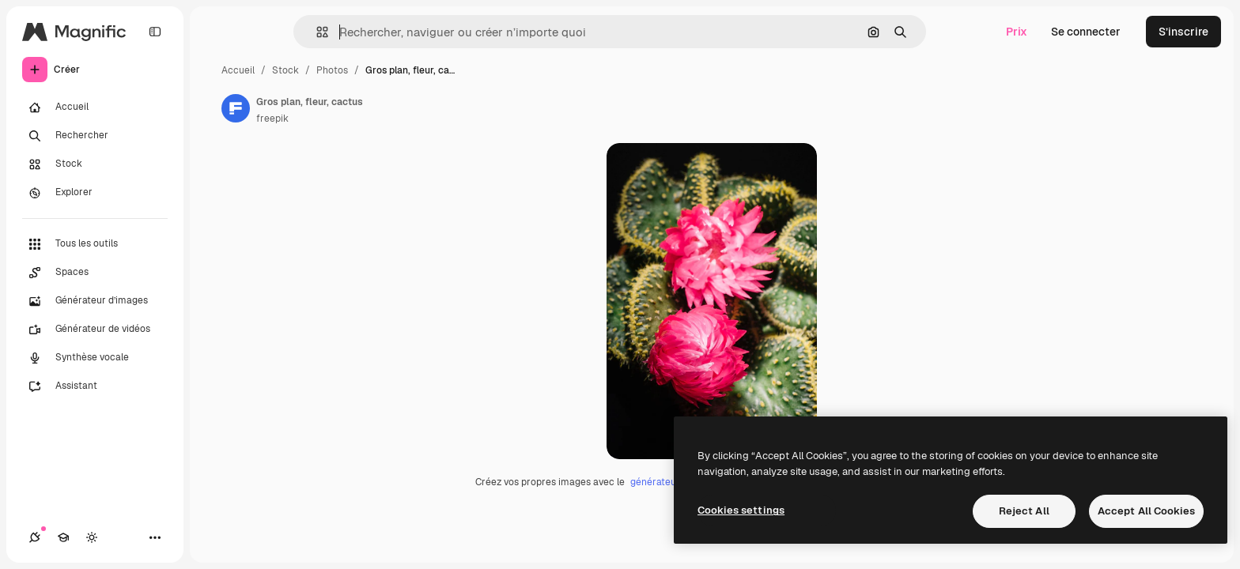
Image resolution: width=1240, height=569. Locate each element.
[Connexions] (34, 537)
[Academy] (63, 537)
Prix (1016, 31)
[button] (316, 32)
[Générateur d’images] (95, 301)
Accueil (238, 70)
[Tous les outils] (95, 244)
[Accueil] (95, 107)
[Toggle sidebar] (155, 31)
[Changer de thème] (91, 537)
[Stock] (95, 164)
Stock (285, 70)
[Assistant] (95, 386)
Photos (332, 70)
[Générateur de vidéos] (95, 329)
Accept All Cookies (1146, 511)
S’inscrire (1183, 31)
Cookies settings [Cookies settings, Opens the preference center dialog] (741, 510)
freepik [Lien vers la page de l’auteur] (272, 118)
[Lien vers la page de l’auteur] (235, 108)
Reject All (1024, 511)
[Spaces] (95, 272)
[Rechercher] (95, 136)
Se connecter (1086, 31)
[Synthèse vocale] (95, 358)
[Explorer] (95, 192)
